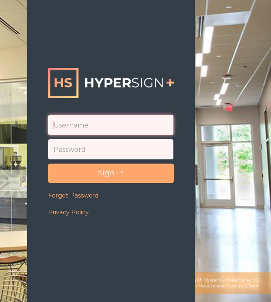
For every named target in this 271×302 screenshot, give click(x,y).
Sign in (111, 172)
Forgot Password (73, 195)
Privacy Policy (68, 212)
